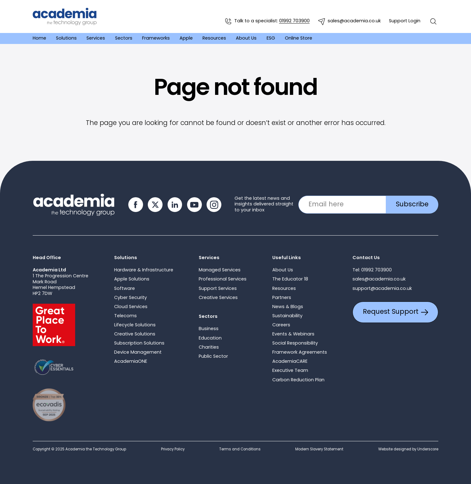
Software (124, 288)
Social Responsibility (295, 343)
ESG (271, 38)
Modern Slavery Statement (319, 449)
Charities (209, 347)
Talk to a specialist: (266, 21)
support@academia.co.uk (382, 288)
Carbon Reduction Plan (298, 380)
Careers (281, 325)
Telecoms (125, 316)
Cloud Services (130, 307)
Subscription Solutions (139, 343)
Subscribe (412, 204)
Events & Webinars (293, 334)
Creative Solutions (134, 334)
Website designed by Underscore (408, 449)
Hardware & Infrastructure (143, 270)
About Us (246, 38)
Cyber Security (130, 298)
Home (39, 38)
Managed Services (220, 270)
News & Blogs (287, 307)
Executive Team (290, 370)
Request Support (395, 312)
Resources (214, 38)
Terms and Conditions (240, 449)
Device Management (138, 352)
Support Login (404, 21)
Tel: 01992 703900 (372, 270)
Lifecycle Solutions (135, 325)
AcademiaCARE (290, 361)
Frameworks (156, 38)
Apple (186, 38)
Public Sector (213, 356)
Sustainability (287, 316)
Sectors (123, 38)
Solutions (66, 38)
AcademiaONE (130, 361)
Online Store (298, 38)
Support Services (218, 288)
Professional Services (223, 279)
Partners (281, 298)
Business (209, 329)
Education (210, 338)
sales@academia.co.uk (349, 21)
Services (95, 38)
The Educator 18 (290, 279)
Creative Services (218, 298)
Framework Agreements (299, 352)
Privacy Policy (173, 449)
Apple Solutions (131, 279)
